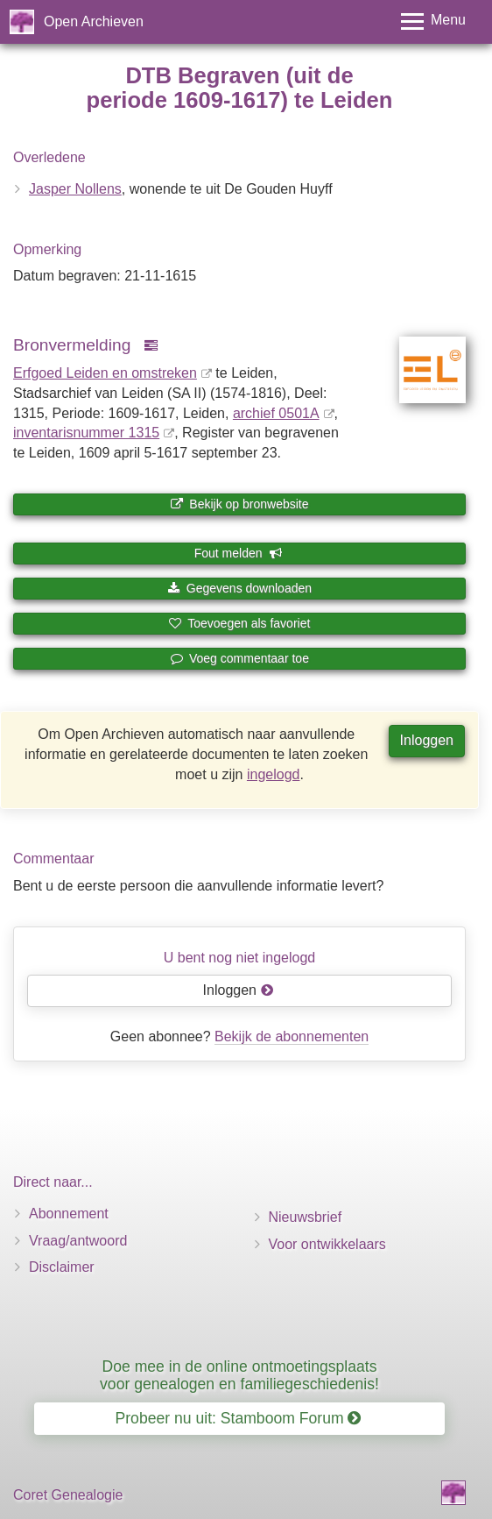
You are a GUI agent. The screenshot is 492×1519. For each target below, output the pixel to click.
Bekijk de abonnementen (291, 1036)
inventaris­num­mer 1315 (86, 432)
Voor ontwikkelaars (327, 1244)
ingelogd (273, 774)
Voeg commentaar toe (239, 658)
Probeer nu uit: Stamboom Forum (239, 1418)
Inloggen (426, 740)
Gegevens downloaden (239, 588)
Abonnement (69, 1213)
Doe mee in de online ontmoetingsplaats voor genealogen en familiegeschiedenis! (239, 1375)
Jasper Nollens (75, 188)
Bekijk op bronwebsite (239, 504)
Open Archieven (94, 21)
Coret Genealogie (68, 1494)
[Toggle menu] (433, 21)
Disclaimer (62, 1267)
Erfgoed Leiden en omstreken (105, 373)
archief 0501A (276, 413)
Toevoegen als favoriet (240, 623)
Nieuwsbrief (305, 1217)
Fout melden (238, 553)
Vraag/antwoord (78, 1240)
